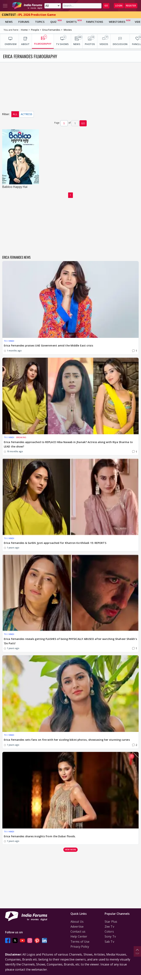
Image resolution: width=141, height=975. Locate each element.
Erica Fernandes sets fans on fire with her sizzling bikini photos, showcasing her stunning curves (67, 739)
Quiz (53, 22)
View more (70, 849)
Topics (39, 22)
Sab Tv (109, 942)
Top (137, 951)
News (8, 22)
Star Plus (111, 922)
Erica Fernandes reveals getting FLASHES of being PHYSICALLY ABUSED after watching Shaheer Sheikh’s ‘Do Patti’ (70, 641)
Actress (26, 114)
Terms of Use (79, 942)
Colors (109, 931)
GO (106, 5)
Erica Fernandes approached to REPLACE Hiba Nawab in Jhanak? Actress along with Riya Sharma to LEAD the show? (68, 444)
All (15, 114)
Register (131, 5)
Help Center (78, 936)
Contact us (77, 931)
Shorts (71, 22)
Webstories (117, 22)
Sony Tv (110, 936)
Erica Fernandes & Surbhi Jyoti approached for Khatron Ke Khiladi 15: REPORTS (55, 543)
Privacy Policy (79, 947)
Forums (23, 22)
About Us (77, 922)
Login (118, 5)
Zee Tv (109, 927)
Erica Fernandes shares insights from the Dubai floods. (40, 836)
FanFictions (94, 22)
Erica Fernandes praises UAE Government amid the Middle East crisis (48, 345)
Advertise (77, 927)
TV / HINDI (9, 341)
